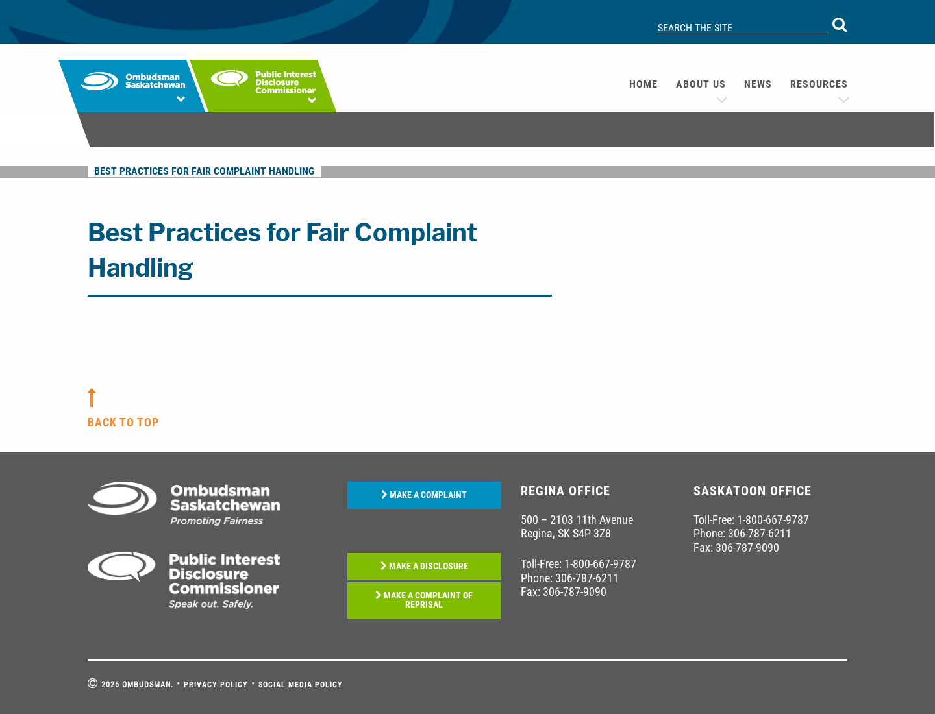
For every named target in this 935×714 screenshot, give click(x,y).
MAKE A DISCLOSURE (424, 566)
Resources (819, 84)
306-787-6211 (587, 578)
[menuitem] (643, 84)
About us (701, 84)
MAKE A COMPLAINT (424, 494)
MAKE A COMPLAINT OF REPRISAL (424, 600)
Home (643, 84)
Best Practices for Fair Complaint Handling (204, 171)
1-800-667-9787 (600, 564)
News (758, 84)
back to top (123, 422)
